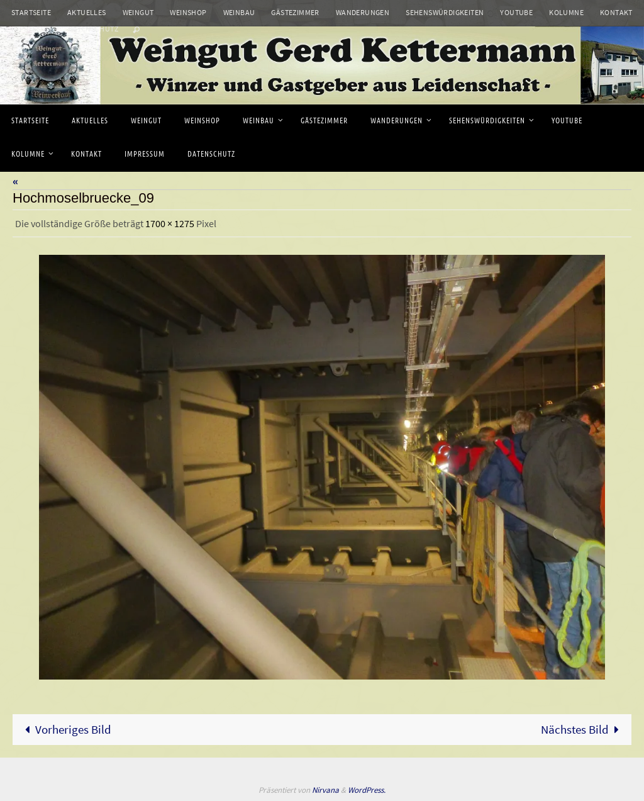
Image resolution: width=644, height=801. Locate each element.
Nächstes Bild (583, 729)
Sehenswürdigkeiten (445, 12)
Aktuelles (86, 12)
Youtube (516, 12)
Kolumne (566, 12)
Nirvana (325, 790)
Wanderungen (362, 12)
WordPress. (367, 790)
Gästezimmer (295, 12)
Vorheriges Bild (65, 729)
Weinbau (239, 12)
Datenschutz (93, 28)
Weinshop (188, 12)
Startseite (31, 12)
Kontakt (616, 12)
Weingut (138, 12)
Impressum (31, 28)
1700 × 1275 (169, 223)
